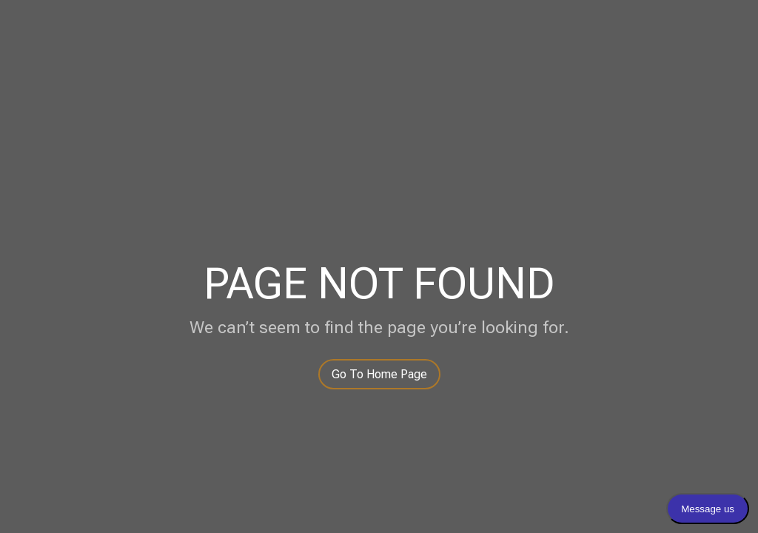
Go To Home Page (379, 374)
